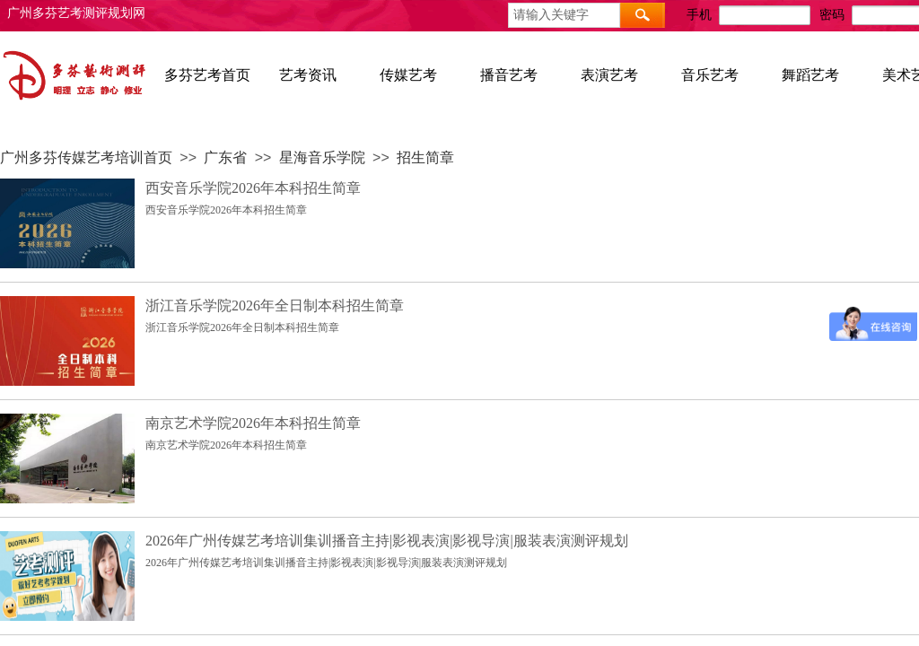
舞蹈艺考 (810, 75)
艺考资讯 (308, 75)
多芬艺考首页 (207, 75)
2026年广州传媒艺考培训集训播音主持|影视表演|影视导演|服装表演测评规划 (386, 540)
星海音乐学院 (322, 157)
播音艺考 (509, 75)
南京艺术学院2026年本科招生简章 (253, 423)
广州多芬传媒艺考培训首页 (86, 157)
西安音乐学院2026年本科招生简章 (253, 188)
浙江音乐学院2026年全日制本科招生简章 (274, 305)
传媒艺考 (408, 75)
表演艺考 (609, 75)
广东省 (225, 157)
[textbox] (564, 15)
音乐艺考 (710, 75)
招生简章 (425, 157)
